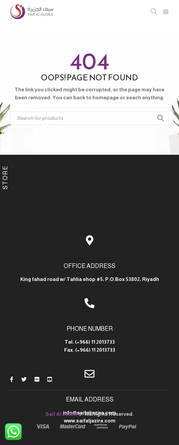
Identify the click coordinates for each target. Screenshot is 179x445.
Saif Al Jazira (61, 414)
